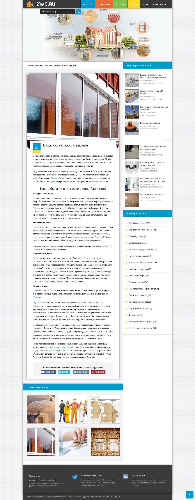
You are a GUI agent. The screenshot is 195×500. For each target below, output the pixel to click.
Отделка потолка (136, 282)
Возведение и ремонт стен (140, 328)
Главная (87, 4)
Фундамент (134, 315)
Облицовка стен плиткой (152, 194)
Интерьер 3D (159, 4)
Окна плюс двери (136, 276)
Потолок (120, 4)
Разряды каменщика (150, 123)
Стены (133, 4)
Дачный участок (136, 236)
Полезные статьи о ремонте (141, 289)
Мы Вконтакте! (138, 476)
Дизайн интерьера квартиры (141, 249)
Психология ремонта (138, 295)
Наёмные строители (138, 269)
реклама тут (167, 140)
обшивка (37, 297)
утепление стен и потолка (61, 347)
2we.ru (55, 497)
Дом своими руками (138, 256)
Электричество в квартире (140, 321)
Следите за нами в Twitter (91, 476)
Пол (145, 4)
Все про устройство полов (140, 230)
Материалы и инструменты (141, 262)
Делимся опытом (136, 243)
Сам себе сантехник (138, 302)
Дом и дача (103, 4)
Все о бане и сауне (137, 223)
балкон (54, 178)
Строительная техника (139, 308)
